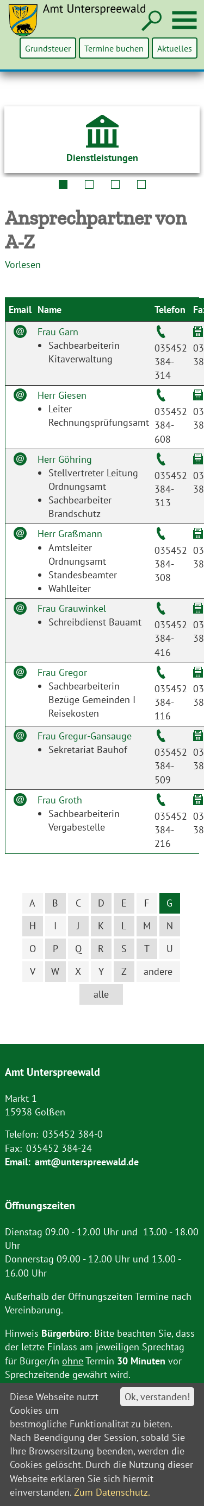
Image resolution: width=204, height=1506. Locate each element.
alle (101, 994)
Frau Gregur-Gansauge (85, 736)
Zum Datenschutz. (112, 1492)
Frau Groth (60, 800)
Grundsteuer (49, 48)
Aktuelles (174, 48)
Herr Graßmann (70, 533)
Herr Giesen (62, 395)
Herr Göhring (65, 459)
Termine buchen (114, 48)
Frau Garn (58, 332)
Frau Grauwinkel (72, 608)
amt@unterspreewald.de (87, 1162)
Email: (17, 1162)
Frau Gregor (62, 672)
